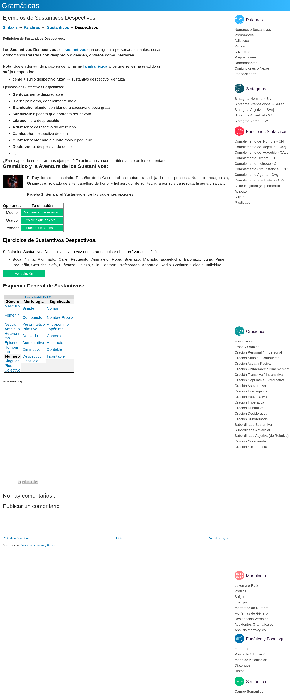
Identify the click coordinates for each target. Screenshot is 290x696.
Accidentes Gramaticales (254, 624)
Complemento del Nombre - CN (259, 141)
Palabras (32, 27)
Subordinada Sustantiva (253, 424)
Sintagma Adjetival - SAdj (254, 110)
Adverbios (242, 52)
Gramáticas (20, 5)
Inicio (119, 538)
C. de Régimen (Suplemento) (257, 186)
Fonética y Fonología (266, 639)
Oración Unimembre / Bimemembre (262, 369)
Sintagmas (256, 88)
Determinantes (246, 63)
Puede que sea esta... (42, 228)
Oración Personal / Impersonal (258, 352)
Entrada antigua (218, 538)
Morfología (256, 575)
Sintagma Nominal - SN (253, 99)
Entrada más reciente (17, 538)
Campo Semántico (249, 691)
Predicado (242, 202)
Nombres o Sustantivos (253, 29)
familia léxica (95, 66)
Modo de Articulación (251, 660)
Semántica (256, 681)
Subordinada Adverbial (252, 430)
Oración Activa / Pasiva (253, 363)
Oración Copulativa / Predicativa (260, 380)
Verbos (240, 46)
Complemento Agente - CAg (256, 175)
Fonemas (242, 649)
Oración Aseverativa (250, 386)
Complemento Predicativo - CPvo (260, 180)
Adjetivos (242, 41)
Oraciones (255, 331)
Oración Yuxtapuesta (251, 447)
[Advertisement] (195, 50)
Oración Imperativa (249, 402)
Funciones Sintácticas (266, 131)
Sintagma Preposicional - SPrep (259, 104)
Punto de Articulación (251, 654)
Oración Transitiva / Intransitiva (259, 375)
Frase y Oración (247, 347)
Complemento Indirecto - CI (256, 163)
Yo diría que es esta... (42, 220)
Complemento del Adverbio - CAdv (261, 152)
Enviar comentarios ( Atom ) (37, 545)
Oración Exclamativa (251, 397)
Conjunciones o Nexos (252, 68)
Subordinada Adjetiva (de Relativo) (262, 436)
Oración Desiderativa (251, 413)
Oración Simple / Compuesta (257, 358)
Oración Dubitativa (249, 408)
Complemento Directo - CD (256, 158)
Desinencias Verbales (251, 619)
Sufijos (240, 597)
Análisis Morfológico (250, 630)
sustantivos (75, 49)
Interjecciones (245, 74)
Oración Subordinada (251, 419)
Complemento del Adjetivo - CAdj (260, 147)
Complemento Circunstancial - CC (261, 169)
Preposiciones (246, 57)
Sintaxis (10, 27)
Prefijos (240, 591)
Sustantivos (58, 27)
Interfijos (241, 602)
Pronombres (244, 35)
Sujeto (240, 197)
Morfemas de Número (252, 608)
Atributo (241, 191)
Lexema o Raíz (246, 586)
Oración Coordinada (250, 441)
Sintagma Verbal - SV (251, 121)
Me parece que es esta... (42, 212)
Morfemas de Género (251, 613)
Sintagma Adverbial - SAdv (255, 115)
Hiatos (240, 671)
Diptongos (242, 665)
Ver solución (24, 273)
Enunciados (244, 341)
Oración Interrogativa (251, 391)
